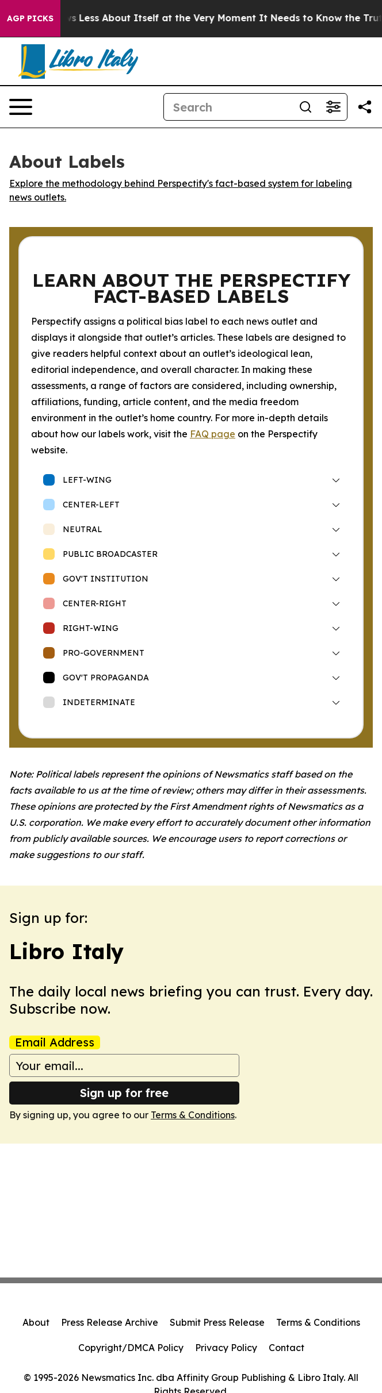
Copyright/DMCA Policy (131, 1347)
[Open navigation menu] (20, 106)
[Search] (228, 107)
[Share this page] (365, 106)
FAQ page (212, 434)
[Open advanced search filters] (333, 107)
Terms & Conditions (193, 1115)
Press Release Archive (109, 1322)
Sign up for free (124, 1093)
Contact (286, 1347)
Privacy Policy (226, 1347)
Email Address (54, 1042)
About (35, 1322)
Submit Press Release (217, 1322)
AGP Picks (30, 18)
